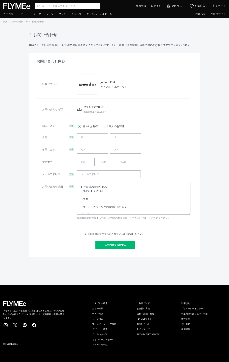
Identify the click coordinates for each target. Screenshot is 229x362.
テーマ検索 (97, 313)
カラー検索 (97, 308)
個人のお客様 (90, 126)
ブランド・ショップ (70, 14)
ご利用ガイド (218, 14)
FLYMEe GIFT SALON (148, 334)
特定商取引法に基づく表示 (194, 313)
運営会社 (185, 319)
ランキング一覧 (100, 334)
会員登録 (141, 5)
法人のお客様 (116, 126)
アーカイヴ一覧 (100, 344)
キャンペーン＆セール (99, 14)
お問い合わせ (143, 324)
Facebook (34, 325)
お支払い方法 (143, 308)
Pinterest (24, 325)
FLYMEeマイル (144, 319)
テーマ (37, 14)
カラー (25, 14)
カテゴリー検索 (100, 303)
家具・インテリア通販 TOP (15, 21)
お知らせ (200, 14)
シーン (50, 14)
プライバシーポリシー (192, 308)
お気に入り (201, 5)
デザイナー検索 (100, 329)
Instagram (5, 325)
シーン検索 (97, 319)
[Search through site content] (67, 6)
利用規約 (185, 303)
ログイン (156, 5)
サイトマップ (143, 329)
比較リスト (178, 5)
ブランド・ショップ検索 (104, 324)
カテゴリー (9, 14)
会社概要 (185, 324)
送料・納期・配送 (145, 313)
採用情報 (185, 329)
